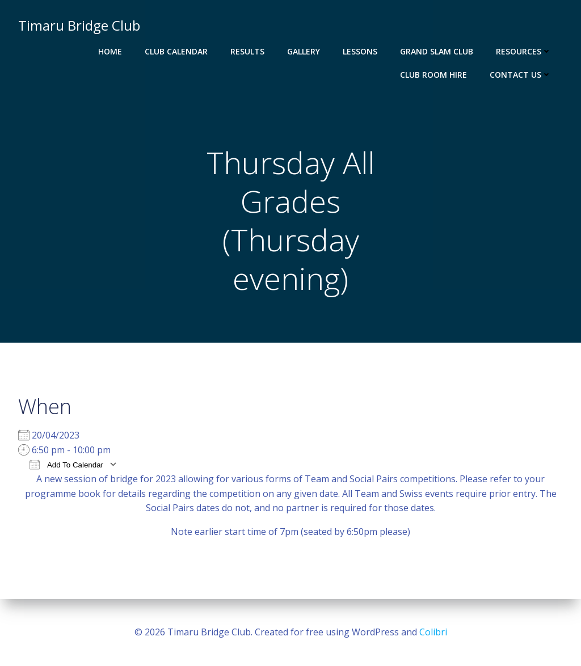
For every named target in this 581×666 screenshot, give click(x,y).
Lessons (360, 51)
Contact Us (520, 74)
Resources (523, 51)
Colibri (433, 632)
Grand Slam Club (436, 51)
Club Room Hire (433, 74)
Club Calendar (176, 51)
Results (247, 51)
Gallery (303, 51)
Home (110, 51)
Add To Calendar (66, 464)
